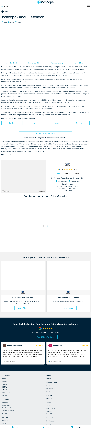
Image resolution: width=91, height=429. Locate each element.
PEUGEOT (5, 384)
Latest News (50, 414)
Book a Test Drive (34, 63)
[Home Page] (45, 2)
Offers (48, 379)
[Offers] (15, 427)
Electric (4, 423)
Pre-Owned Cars (7, 408)
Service (12, 123)
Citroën (4, 390)
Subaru (4, 381)
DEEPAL (4, 387)
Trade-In (79, 123)
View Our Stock (11, 63)
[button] (23, 353)
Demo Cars (6, 405)
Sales (58, 174)
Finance (57, 123)
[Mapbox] (6, 191)
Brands (4, 379)
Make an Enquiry (57, 63)
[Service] (45, 427)
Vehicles (5, 420)
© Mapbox (42, 191)
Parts (34, 123)
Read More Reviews (45, 337)
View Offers (79, 63)
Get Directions (61, 181)
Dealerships (50, 421)
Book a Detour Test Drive (45, 133)
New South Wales (8, 411)
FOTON (4, 395)
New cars (5, 402)
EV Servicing (50, 388)
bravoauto (6, 392)
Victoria (4, 413)
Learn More (23, 308)
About (48, 406)
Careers (49, 411)
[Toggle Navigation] (88, 6)
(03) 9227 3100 (74, 181)
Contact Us (50, 408)
